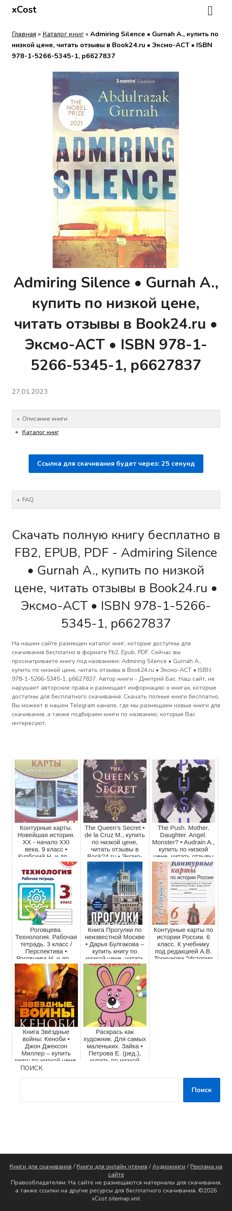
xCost (24, 9)
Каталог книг (63, 34)
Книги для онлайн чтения (112, 1167)
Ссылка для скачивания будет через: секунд (116, 463)
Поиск (31, 1068)
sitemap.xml (124, 1199)
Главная (24, 34)
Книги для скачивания (41, 1167)
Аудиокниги (168, 1167)
